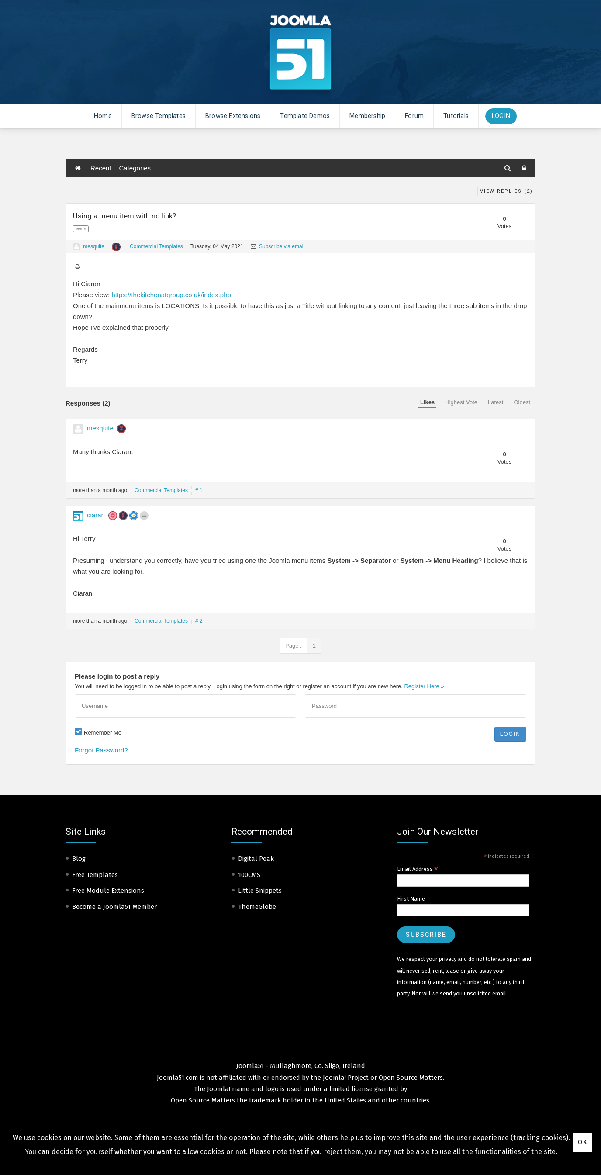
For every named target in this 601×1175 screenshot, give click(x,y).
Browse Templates (158, 116)
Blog (79, 859)
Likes (427, 402)
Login (501, 116)
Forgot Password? (101, 750)
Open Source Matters (411, 1077)
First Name (411, 898)
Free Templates (95, 875)
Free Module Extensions (108, 890)
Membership (367, 116)
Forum (414, 116)
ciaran (96, 515)
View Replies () (506, 191)
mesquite (93, 246)
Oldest (522, 402)
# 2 (199, 621)
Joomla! (218, 1089)
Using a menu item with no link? (124, 215)
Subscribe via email (277, 246)
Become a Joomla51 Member (114, 907)
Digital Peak (256, 859)
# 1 (199, 490)
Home (103, 116)
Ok (583, 1142)
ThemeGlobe (257, 907)
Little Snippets (260, 890)
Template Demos (305, 116)
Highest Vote (461, 402)
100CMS (249, 875)
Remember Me (102, 732)
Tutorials (456, 116)
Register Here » (424, 686)
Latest (495, 402)
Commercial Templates (156, 246)
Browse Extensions (232, 116)
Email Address (417, 869)
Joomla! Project (345, 1077)
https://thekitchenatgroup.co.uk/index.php (171, 294)
